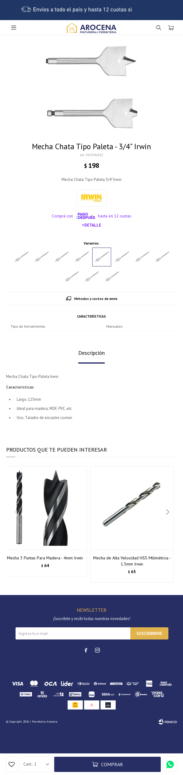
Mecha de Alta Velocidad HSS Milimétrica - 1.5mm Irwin (132, 561)
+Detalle (91, 225)
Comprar (112, 764)
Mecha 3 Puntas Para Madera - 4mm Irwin (45, 558)
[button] (170, 524)
